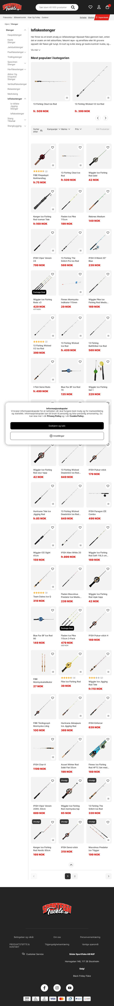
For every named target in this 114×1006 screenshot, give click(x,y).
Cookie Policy (77, 416)
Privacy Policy (54, 416)
